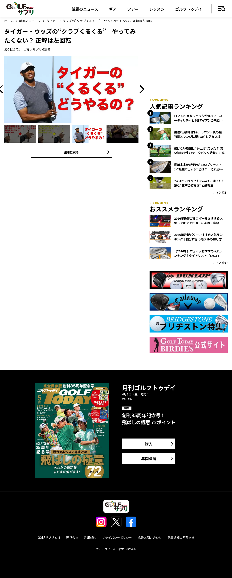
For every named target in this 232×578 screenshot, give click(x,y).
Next (140, 89)
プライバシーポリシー (117, 537)
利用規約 (90, 537)
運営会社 (72, 537)
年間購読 (148, 458)
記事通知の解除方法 (181, 537)
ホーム (9, 21)
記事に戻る (71, 152)
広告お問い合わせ (150, 537)
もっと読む (220, 192)
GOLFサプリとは (49, 537)
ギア (113, 9)
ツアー (132, 9)
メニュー (222, 9)
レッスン (156, 9)
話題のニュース (85, 9)
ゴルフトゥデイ (188, 9)
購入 (149, 444)
